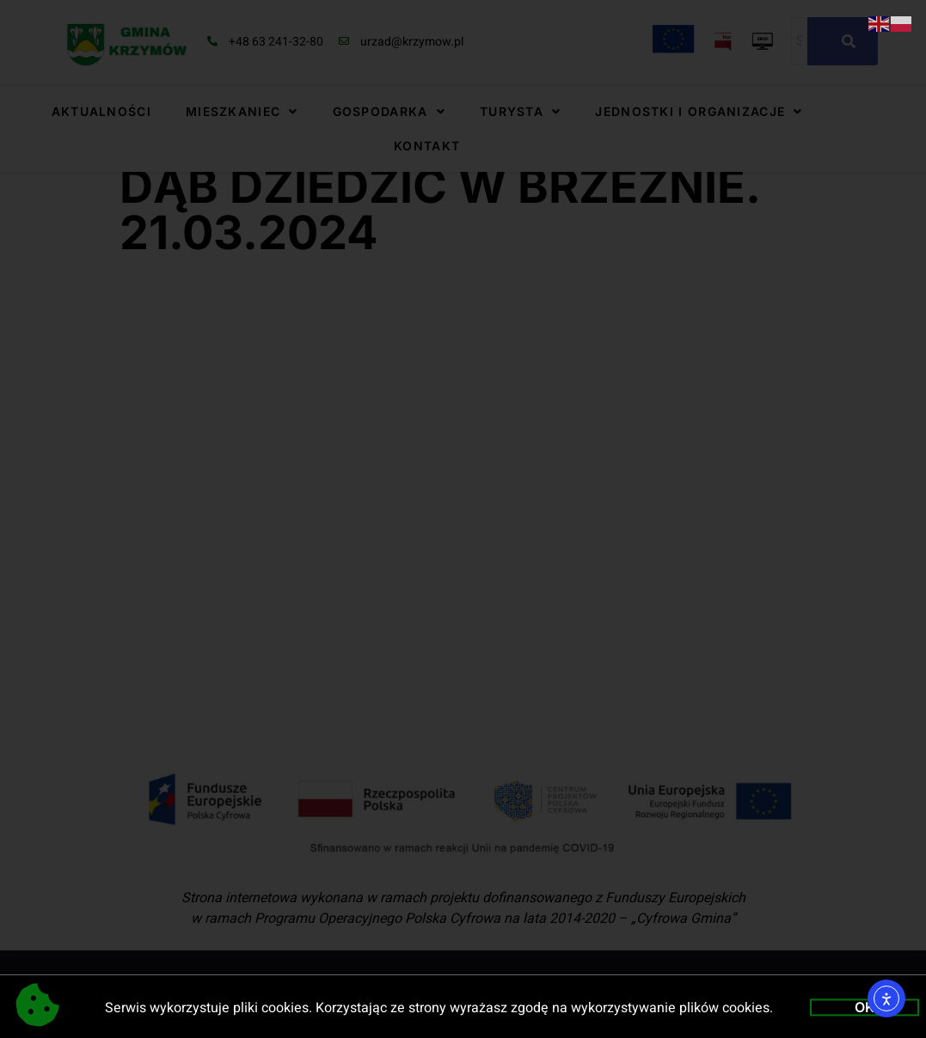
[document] (463, 519)
